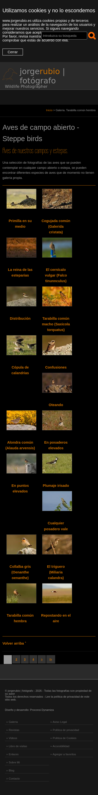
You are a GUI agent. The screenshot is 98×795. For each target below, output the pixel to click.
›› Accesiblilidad (59, 746)
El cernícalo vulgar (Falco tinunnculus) (56, 275)
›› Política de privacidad (64, 730)
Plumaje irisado (56, 486)
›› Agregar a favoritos (63, 754)
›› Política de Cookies (63, 738)
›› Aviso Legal (58, 721)
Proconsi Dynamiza (42, 709)
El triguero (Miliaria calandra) (56, 572)
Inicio (49, 110)
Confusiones (55, 367)
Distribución (20, 318)
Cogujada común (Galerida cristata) (56, 226)
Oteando (56, 405)
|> (50, 659)
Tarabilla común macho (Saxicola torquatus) (56, 324)
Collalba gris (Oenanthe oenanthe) (20, 572)
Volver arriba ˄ (14, 643)
